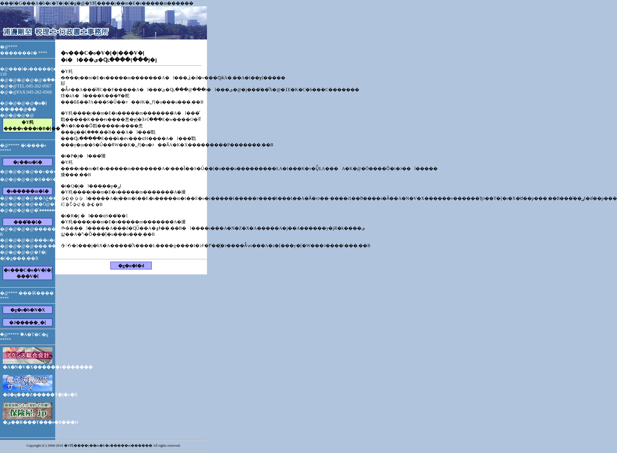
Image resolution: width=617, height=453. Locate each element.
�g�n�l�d (131, 265)
